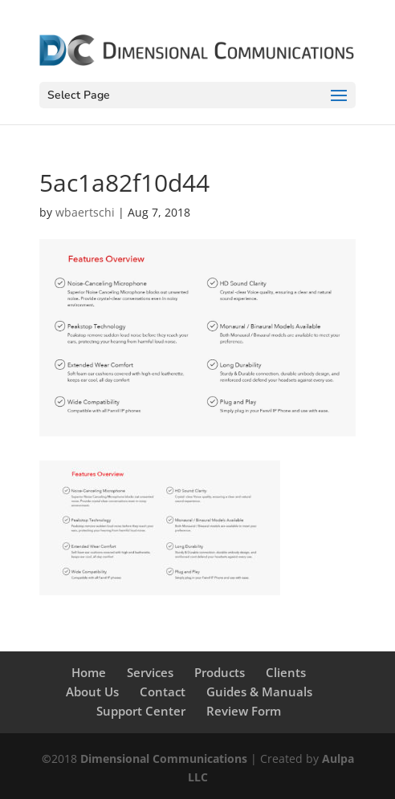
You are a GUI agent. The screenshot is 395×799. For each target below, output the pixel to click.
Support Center (140, 711)
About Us (92, 691)
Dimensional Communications (163, 758)
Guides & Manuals (259, 691)
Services (150, 672)
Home (88, 672)
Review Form (243, 711)
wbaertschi (85, 212)
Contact (162, 691)
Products (219, 672)
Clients (286, 672)
